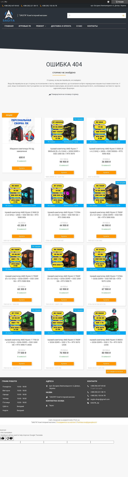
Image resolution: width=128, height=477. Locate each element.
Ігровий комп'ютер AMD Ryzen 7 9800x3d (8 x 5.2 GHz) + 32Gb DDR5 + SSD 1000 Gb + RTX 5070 (64, 151)
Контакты (92, 26)
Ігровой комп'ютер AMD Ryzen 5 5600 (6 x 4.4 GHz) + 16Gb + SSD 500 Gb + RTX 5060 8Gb (22, 214)
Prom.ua (77, 420)
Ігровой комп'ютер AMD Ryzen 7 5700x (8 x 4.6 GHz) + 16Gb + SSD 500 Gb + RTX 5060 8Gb (64, 214)
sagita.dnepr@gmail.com (100, 399)
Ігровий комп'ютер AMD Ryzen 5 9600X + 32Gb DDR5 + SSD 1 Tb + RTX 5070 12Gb (106, 342)
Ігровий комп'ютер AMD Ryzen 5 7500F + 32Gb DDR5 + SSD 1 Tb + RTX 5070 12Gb (64, 342)
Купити (22, 168)
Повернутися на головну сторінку (64, 94)
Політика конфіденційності (87, 422)
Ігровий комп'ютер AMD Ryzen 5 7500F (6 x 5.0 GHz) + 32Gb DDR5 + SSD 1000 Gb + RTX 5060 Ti (64, 278)
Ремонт (40, 26)
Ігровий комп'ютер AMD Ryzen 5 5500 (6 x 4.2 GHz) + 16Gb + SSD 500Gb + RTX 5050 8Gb (106, 151)
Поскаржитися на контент (66, 422)
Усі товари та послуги (115, 371)
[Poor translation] (9, 438)
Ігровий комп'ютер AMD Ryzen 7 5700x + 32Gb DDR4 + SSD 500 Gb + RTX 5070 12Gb (106, 278)
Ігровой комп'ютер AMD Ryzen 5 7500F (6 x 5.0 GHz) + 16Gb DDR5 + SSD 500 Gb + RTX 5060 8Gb (106, 214)
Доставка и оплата (61, 26)
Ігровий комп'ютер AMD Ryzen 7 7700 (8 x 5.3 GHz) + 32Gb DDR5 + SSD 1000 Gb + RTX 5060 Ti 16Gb (22, 342)
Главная (9, 26)
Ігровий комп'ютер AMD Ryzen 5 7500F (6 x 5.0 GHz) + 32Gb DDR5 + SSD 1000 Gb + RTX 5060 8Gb (21, 278)
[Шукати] (123, 15)
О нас (79, 26)
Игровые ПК (25, 26)
